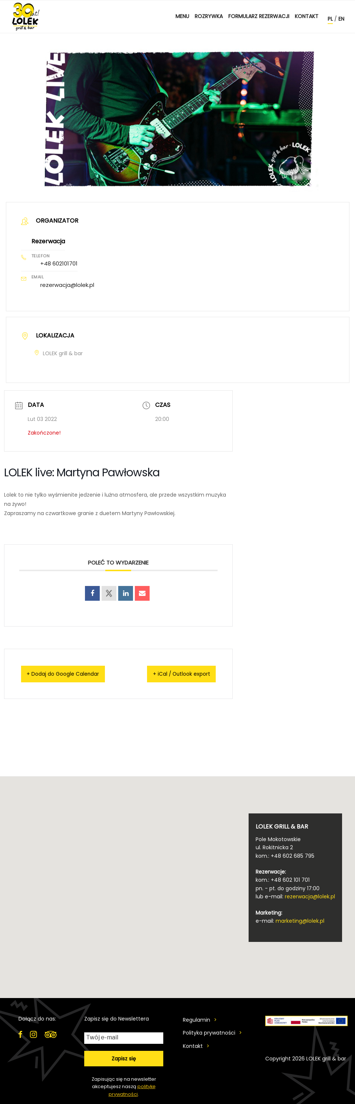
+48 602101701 (59, 263)
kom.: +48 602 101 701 (283, 878)
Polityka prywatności (209, 1031)
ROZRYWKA (209, 16)
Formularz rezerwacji (258, 16)
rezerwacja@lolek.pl (67, 284)
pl (330, 19)
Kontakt (306, 16)
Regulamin (196, 1018)
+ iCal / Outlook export (174, 672)
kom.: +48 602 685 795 (285, 854)
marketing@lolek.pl (300, 919)
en (341, 19)
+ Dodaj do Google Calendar (71, 672)
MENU (182, 16)
